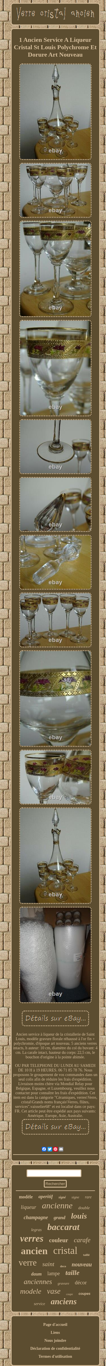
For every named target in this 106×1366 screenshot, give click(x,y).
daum (36, 1274)
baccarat (63, 1227)
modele (30, 1291)
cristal (65, 1250)
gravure (63, 1283)
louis (79, 1215)
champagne (36, 1217)
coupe (69, 1294)
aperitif (45, 1196)
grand (60, 1217)
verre (28, 1263)
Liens (55, 1332)
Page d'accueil (55, 1324)
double (84, 1207)
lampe (53, 1273)
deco (63, 1266)
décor (81, 1282)
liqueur (28, 1207)
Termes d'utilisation (55, 1356)
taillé (86, 1254)
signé (62, 1197)
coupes (84, 1294)
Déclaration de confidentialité (55, 1348)
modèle (26, 1196)
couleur (58, 1240)
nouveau (82, 1264)
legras (36, 1229)
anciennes (38, 1281)
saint (48, 1264)
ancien (34, 1251)
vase (53, 1291)
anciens (64, 1301)
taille (72, 1272)
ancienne (57, 1205)
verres (31, 1238)
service (39, 1304)
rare (88, 1197)
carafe (82, 1240)
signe (75, 1197)
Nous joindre (55, 1340)
